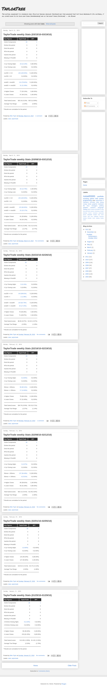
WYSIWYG (98, 209)
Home (35, 665)
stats (9, 119)
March (89, 247)
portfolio (100, 196)
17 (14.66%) (23, 390)
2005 (87, 274)
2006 (87, 271)
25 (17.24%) (23, 306)
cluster (102, 211)
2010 (87, 259)
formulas (92, 202)
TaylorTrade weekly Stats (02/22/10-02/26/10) (27, 255)
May (88, 244)
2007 (87, 268)
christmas (97, 211)
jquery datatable (87, 214)
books (89, 204)
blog (102, 209)
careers (92, 211)
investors (95, 213)
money (85, 216)
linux (88, 206)
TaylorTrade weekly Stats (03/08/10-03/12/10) (27, 159)
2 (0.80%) (25, 547)
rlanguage (101, 207)
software (96, 216)
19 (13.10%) (23, 64)
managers (94, 206)
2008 (87, 265)
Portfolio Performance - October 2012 (92, 236)
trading (85, 209)
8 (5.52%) (24, 476)
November (90, 232)
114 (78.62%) (23, 82)
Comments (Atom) (44, 671)
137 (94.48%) (23, 473)
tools (93, 218)
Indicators (86, 202)
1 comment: (39, 116)
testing (85, 218)
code (97, 202)
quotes (101, 198)
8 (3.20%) (27, 622)
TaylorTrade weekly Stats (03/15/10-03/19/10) (27, 34)
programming (87, 200)
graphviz (94, 204)
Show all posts (51, 24)
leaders (95, 214)
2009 (87, 262)
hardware (101, 204)
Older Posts (72, 665)
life (84, 206)
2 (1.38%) (23, 296)
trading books (100, 218)
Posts (87, 103)
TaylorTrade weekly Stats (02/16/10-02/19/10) (27, 348)
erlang (102, 202)
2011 (87, 257)
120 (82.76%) (22, 302)
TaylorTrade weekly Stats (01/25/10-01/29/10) (27, 595)
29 (26, 42)
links (96, 198)
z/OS (84, 219)
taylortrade (15, 119)
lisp (99, 214)
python (92, 198)
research (92, 207)
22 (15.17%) (23, 210)
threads (89, 218)
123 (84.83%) (23, 207)
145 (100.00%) (22, 73)
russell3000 (89, 196)
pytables (85, 207)
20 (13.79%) (23, 189)
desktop (85, 213)
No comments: (39, 241)
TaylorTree (13, 8)
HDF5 (89, 209)
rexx (92, 216)
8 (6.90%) (24, 378)
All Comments (89, 106)
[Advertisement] (40, 136)
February (90, 250)
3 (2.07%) (24, 464)
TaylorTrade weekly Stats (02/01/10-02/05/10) (27, 521)
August (89, 242)
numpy (85, 204)
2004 (87, 277)
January (90, 253)
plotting (101, 206)
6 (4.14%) (23, 284)
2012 (87, 229)
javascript (101, 213)
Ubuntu (93, 209)
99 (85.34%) (23, 387)
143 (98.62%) (22, 293)
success (101, 216)
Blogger (63, 684)
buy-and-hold (86, 211)
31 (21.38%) (23, 85)
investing (86, 198)
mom (102, 214)
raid (89, 216)
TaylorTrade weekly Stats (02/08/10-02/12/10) (27, 434)
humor (90, 213)
